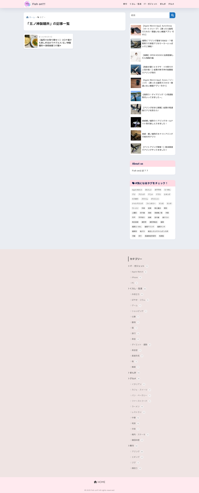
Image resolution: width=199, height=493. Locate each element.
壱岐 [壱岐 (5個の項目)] (149, 213)
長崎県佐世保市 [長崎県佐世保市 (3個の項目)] (150, 236)
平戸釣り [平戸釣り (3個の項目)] (142, 217)
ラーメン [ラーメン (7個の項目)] (135, 208)
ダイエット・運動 (141, 344)
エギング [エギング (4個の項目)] (167, 194)
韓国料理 (137, 440)
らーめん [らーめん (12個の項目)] (167, 190)
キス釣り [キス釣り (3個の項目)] (135, 199)
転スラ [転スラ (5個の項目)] (142, 231)
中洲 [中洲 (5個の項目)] (143, 208)
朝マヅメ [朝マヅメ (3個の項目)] (165, 217)
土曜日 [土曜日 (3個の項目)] (134, 213)
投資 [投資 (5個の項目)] (149, 217)
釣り (125, 4)
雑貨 (136, 367)
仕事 (136, 317)
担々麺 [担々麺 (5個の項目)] (157, 217)
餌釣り (137, 468)
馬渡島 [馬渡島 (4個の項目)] (161, 236)
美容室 (137, 350)
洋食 (136, 429)
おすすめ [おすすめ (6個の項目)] (158, 190)
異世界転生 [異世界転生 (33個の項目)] (153, 222)
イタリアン (138, 384)
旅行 (136, 333)
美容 (136, 339)
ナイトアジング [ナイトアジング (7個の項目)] (137, 204)
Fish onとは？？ (140, 170)
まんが (163, 4)
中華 (136, 418)
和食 (136, 423)
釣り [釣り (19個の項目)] (140, 236)
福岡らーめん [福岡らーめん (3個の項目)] (136, 227)
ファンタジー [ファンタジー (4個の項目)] (151, 204)
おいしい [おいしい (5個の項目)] (148, 190)
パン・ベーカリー (141, 395)
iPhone (137, 277)
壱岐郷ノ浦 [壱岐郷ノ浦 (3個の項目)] (158, 213)
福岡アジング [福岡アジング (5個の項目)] (149, 227)
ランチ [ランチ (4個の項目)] (169, 204)
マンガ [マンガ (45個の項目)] (161, 204)
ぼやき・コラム (140, 300)
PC (135, 283)
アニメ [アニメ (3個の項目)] (150, 194)
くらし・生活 (135, 4)
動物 (136, 322)
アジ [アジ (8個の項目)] (133, 194)
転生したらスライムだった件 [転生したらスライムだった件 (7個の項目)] (158, 231)
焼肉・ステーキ (140, 434)
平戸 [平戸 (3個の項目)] (133, 217)
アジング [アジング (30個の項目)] (142, 194)
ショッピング (139, 311)
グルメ (171, 4)
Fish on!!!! (35, 4)
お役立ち (137, 294)
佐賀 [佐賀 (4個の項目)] (149, 208)
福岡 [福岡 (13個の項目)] (162, 222)
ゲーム (137, 305)
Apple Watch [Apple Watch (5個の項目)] (137, 190)
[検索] (172, 15)
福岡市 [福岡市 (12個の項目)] (134, 231)
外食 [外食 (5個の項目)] (167, 213)
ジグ (136, 462)
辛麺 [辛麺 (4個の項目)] (133, 236)
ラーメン (137, 406)
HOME (99, 482)
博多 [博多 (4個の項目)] (165, 208)
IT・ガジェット (150, 4)
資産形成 (137, 356)
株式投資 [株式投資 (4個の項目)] (135, 222)
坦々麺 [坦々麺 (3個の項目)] (142, 213)
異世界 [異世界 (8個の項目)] (144, 222)
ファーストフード (141, 401)
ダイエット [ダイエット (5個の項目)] (155, 199)
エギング (137, 457)
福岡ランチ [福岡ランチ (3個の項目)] (161, 227)
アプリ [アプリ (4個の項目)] (158, 194)
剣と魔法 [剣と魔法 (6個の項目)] (158, 208)
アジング (137, 451)
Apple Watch (139, 272)
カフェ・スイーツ (141, 390)
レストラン (138, 412)
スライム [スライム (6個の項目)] (145, 199)
